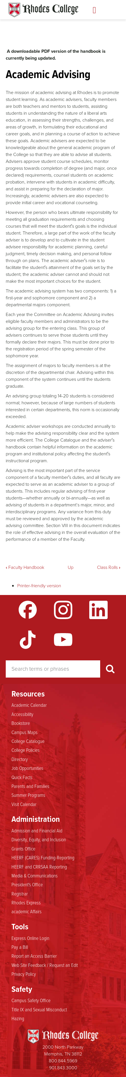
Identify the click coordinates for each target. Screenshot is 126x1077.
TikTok (28, 640)
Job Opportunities (27, 767)
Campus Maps (24, 732)
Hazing (17, 1018)
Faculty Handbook (25, 567)
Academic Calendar (29, 704)
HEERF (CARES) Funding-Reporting (42, 857)
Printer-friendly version (39, 585)
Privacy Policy (23, 973)
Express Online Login (30, 937)
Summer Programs (28, 794)
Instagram (63, 610)
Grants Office (23, 848)
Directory (19, 759)
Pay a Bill (19, 946)
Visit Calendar (23, 804)
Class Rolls (108, 567)
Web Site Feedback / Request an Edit (44, 964)
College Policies (25, 749)
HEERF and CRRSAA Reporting (39, 866)
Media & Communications (34, 875)
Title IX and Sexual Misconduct (39, 1009)
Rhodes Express (26, 902)
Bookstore (20, 722)
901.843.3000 (63, 1067)
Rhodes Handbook (43, 10)
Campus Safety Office (31, 1000)
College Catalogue (27, 740)
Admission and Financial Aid (36, 830)
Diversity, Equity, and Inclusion (38, 839)
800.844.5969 (63, 1061)
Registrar (19, 893)
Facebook (28, 610)
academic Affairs (26, 911)
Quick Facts (21, 777)
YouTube (63, 640)
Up (70, 567)
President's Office (27, 884)
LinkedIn (98, 610)
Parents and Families (30, 786)
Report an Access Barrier (34, 955)
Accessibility (22, 714)
